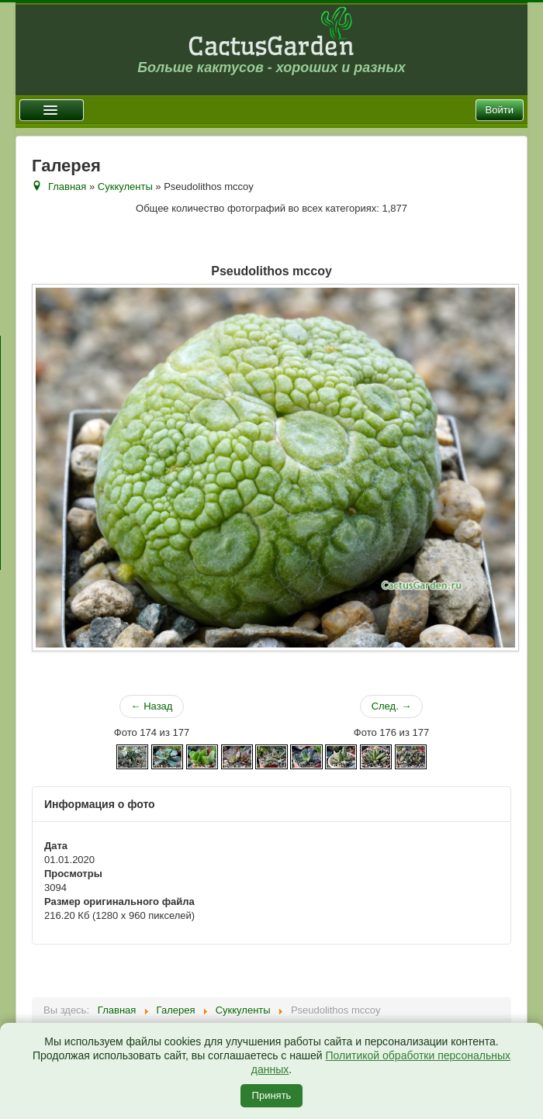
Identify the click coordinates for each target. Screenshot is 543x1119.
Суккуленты (125, 186)
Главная (67, 186)
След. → (392, 706)
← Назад (152, 706)
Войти (500, 110)
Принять (272, 1095)
